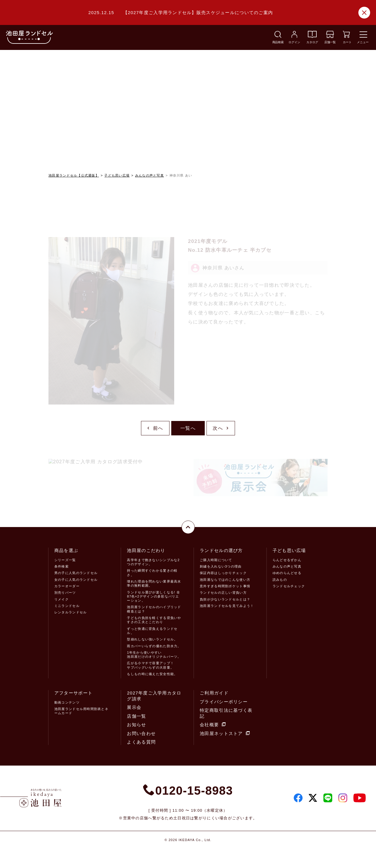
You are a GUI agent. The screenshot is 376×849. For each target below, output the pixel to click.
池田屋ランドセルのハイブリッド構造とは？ (154, 609)
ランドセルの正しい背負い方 (223, 592)
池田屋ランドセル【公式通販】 (73, 175)
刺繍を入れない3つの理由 (220, 566)
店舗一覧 (136, 716)
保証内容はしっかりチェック (223, 573)
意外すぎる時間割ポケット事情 (225, 586)
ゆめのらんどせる (287, 573)
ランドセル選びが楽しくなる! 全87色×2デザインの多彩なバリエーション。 (153, 596)
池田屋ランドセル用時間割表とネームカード (81, 711)
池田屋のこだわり (146, 550)
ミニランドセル (67, 606)
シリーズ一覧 (65, 560)
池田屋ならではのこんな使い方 (225, 579)
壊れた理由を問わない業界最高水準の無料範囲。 (154, 583)
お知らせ (136, 724)
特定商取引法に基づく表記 (226, 713)
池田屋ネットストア (225, 733)
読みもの (280, 579)
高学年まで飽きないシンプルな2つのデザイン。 (153, 562)
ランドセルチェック (289, 586)
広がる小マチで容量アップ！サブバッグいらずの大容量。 (150, 665)
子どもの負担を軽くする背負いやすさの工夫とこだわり (154, 620)
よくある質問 (141, 741)
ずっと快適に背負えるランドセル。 (152, 631)
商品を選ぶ (66, 550)
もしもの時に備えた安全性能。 (152, 674)
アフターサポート (73, 692)
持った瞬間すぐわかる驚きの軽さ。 (152, 572)
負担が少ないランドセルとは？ (225, 599)
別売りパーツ (65, 592)
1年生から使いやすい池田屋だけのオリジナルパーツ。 (154, 654)
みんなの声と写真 (149, 175)
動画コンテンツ (67, 702)
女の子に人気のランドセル (76, 579)
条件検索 (61, 566)
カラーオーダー (67, 586)
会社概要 (213, 724)
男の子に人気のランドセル (76, 573)
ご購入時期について (216, 560)
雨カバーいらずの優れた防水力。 (154, 646)
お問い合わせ (141, 733)
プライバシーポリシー (224, 701)
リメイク (61, 599)
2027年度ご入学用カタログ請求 (154, 695)
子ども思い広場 (117, 175)
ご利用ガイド (214, 692)
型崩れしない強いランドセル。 (152, 639)
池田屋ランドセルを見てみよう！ (227, 606)
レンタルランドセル (70, 612)
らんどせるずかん (287, 560)
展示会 (134, 707)
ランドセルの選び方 (221, 550)
